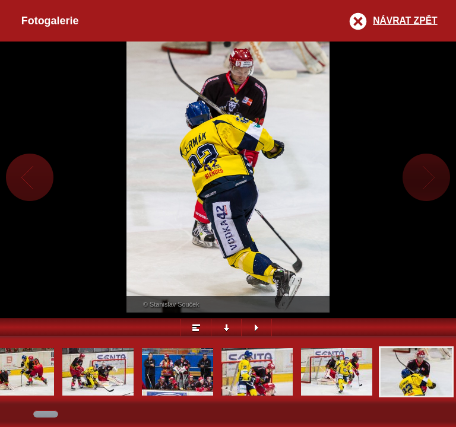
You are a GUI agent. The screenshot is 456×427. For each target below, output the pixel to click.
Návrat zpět (405, 20)
